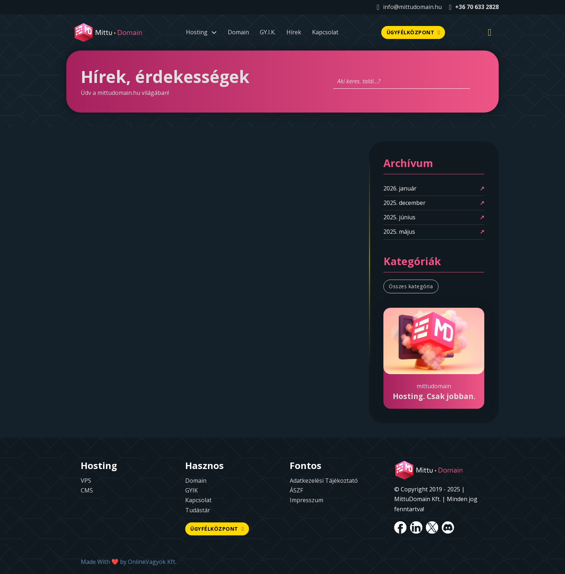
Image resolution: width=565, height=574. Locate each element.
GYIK (191, 490)
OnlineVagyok (147, 562)
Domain (238, 32)
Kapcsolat (325, 32)
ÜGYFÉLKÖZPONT (413, 32)
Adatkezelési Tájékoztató (324, 481)
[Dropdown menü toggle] (214, 32)
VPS (86, 481)
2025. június (399, 217)
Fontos (305, 465)
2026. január (400, 188)
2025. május (399, 232)
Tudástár (197, 510)
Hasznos (204, 465)
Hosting (99, 465)
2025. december (404, 203)
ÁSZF (296, 490)
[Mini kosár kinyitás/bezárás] (489, 33)
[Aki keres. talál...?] (401, 81)
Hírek (293, 32)
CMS (87, 490)
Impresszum (306, 500)
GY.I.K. (268, 32)
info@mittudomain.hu (412, 7)
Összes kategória (411, 286)
